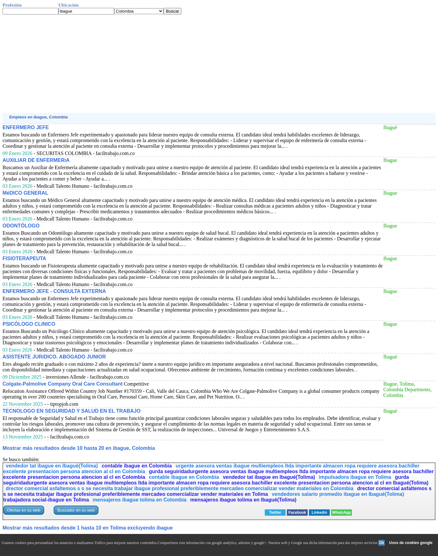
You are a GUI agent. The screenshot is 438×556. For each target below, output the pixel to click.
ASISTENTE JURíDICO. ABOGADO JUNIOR (54, 356)
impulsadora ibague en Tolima (355, 477)
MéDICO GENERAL (25, 193)
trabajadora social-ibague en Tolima (46, 499)
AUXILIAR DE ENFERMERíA (36, 160)
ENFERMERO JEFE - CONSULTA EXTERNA (54, 291)
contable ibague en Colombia (137, 465)
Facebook (297, 512)
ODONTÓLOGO (21, 225)
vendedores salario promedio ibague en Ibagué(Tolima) (338, 494)
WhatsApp (341, 512)
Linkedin (319, 512)
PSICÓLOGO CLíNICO (29, 324)
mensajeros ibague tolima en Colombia (139, 499)
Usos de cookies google (410, 543)
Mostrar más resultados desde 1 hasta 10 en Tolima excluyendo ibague (88, 527)
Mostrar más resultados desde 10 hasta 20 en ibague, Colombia (79, 448)
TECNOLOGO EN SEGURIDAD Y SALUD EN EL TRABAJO (71, 411)
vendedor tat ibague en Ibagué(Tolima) (52, 465)
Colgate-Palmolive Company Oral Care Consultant (63, 384)
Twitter (275, 512)
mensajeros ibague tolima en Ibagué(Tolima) (243, 499)
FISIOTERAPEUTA (24, 258)
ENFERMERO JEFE (26, 127)
